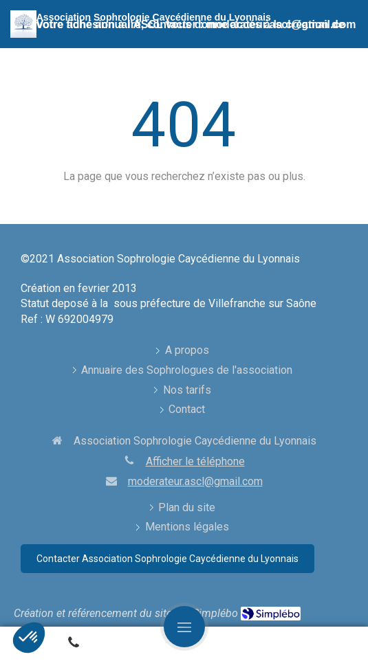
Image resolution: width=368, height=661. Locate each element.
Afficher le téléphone (195, 461)
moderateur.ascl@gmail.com (195, 481)
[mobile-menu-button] (184, 627)
